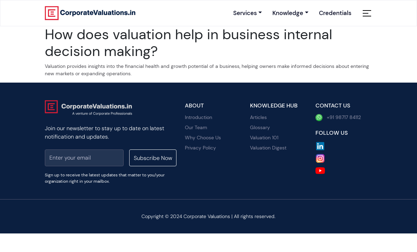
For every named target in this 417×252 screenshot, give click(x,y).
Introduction (198, 117)
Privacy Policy (200, 148)
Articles (258, 117)
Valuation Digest (268, 148)
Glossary (260, 127)
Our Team (196, 127)
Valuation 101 (264, 137)
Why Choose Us (203, 137)
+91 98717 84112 (338, 117)
